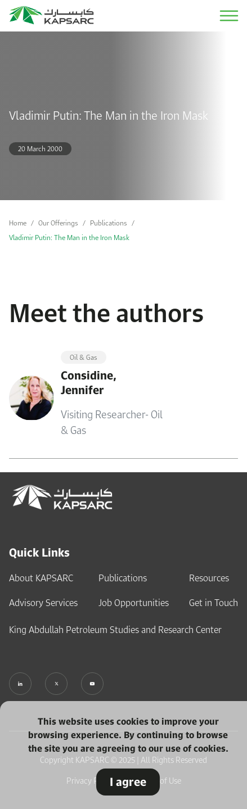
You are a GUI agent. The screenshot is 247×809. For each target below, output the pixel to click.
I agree (128, 781)
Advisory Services (43, 602)
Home (17, 222)
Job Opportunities (133, 602)
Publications (108, 222)
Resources (209, 578)
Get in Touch (213, 602)
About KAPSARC (41, 578)
